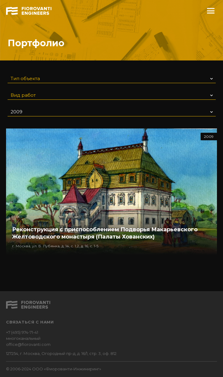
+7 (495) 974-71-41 (22, 332)
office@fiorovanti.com (28, 344)
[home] (28, 10)
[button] (211, 11)
